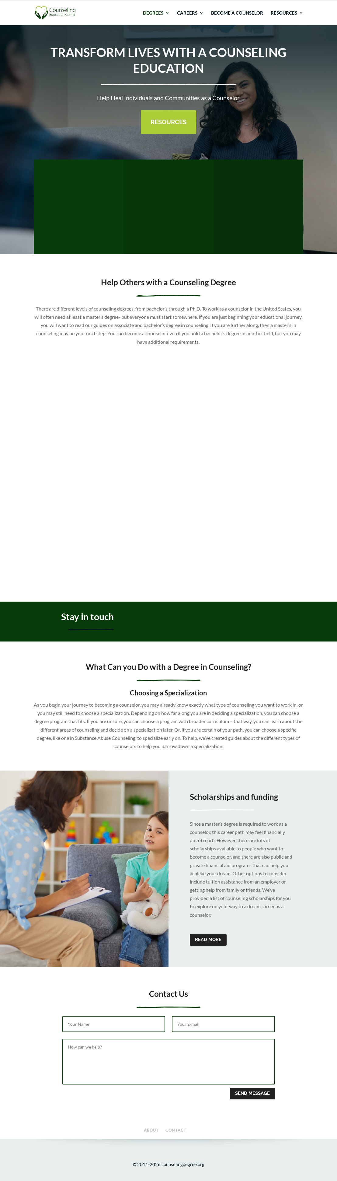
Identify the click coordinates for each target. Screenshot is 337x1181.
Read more (208, 939)
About (280, 4)
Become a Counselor (237, 22)
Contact (296, 4)
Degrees (153, 22)
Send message (252, 1093)
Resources (284, 22)
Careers (187, 22)
